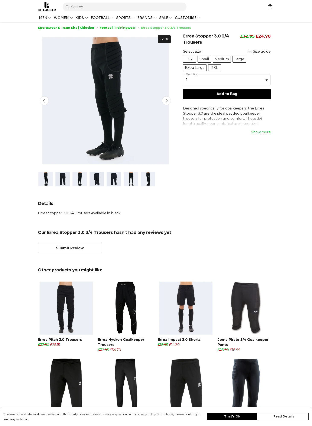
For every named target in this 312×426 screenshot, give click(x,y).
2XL (214, 68)
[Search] (124, 7)
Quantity (191, 74)
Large (239, 59)
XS (189, 59)
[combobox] (227, 80)
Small (204, 59)
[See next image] (166, 100)
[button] (267, 80)
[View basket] (270, 6)
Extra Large (195, 68)
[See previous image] (44, 100)
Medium (222, 59)
